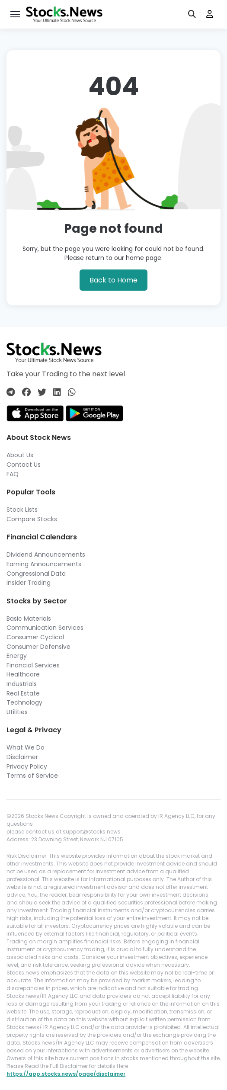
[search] (192, 14)
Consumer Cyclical (35, 637)
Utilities (17, 712)
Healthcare (23, 674)
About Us (19, 455)
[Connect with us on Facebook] (26, 392)
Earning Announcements (43, 564)
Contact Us (23, 464)
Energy (16, 655)
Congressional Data (36, 573)
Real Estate (23, 693)
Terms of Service (32, 775)
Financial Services (33, 665)
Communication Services (44, 627)
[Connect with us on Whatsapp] (72, 392)
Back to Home (113, 280)
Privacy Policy (26, 766)
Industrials (21, 684)
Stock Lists (22, 509)
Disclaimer (22, 757)
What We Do (25, 747)
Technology (24, 702)
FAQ (12, 474)
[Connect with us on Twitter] (42, 392)
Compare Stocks (31, 519)
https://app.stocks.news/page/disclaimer (65, 1073)
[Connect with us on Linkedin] (57, 392)
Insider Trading (28, 582)
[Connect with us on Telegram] (10, 392)
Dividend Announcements (45, 554)
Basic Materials (28, 618)
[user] (209, 14)
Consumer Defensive (38, 646)
